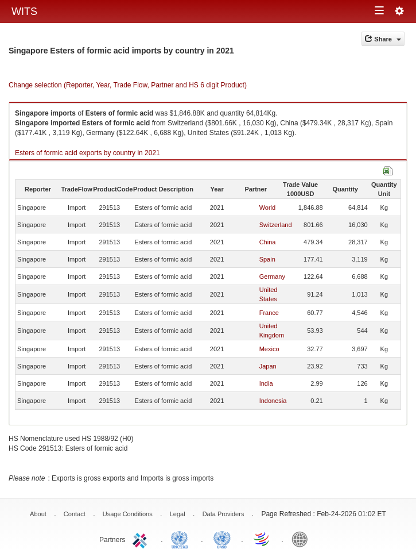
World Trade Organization (262, 538)
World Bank (302, 538)
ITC (141, 538)
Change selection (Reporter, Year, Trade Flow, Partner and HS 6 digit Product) (128, 85)
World (267, 207)
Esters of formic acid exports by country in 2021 (87, 153)
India (266, 383)
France (269, 312)
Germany (272, 276)
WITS (24, 11)
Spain (267, 259)
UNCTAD (181, 538)
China (267, 242)
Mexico (269, 348)
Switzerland (275, 224)
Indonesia (273, 400)
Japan (268, 366)
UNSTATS (222, 538)
